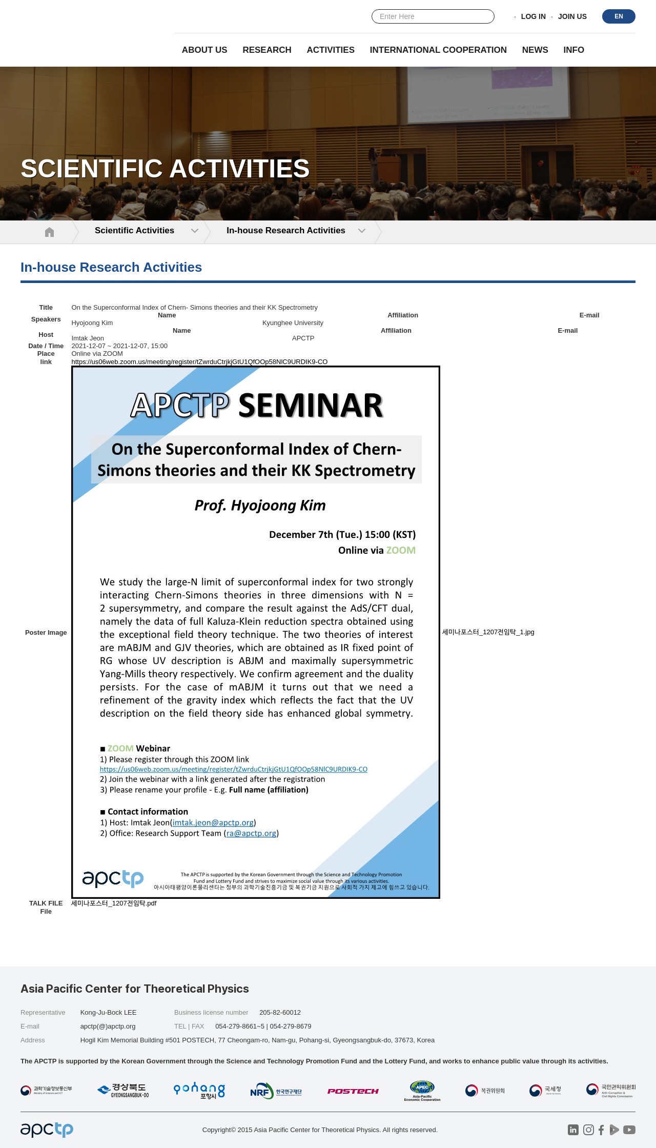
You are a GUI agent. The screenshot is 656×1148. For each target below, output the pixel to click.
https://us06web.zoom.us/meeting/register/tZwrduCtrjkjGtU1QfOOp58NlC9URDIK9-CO (199, 362)
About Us (205, 50)
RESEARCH (266, 50)
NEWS (535, 50)
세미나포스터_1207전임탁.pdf (113, 903)
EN (618, 16)
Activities (331, 50)
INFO (574, 50)
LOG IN (533, 17)
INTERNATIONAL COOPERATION (438, 50)
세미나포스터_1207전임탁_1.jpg (488, 632)
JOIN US (572, 17)
